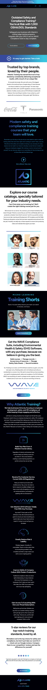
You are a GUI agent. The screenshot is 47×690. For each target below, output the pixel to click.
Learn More (23, 395)
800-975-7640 (23, 686)
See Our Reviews (23, 670)
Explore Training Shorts (23, 333)
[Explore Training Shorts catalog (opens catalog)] (24, 320)
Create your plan (32, 45)
